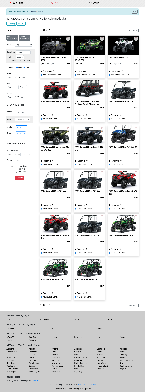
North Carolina (80, 363)
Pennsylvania (57, 366)
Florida (55, 352)
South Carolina (126, 366)
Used (27, 67)
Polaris (122, 337)
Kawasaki (78, 337)
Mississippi (11, 360)
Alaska (32, 349)
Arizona (55, 349)
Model (20, 24)
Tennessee (33, 369)
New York (56, 363)
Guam (99, 352)
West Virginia (34, 372)
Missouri (32, 360)
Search (20, 178)
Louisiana (10, 357)
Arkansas (78, 349)
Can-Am (32, 337)
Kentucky (123, 354)
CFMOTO (10, 337)
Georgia (77, 352)
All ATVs (10, 319)
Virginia (123, 369)
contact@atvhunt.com (87, 384)
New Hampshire (126, 360)
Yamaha (32, 340)
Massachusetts (80, 357)
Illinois (32, 354)
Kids (110, 319)
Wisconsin (56, 372)
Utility (99, 328)
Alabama (10, 349)
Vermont (100, 369)
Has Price (22, 172)
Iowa (76, 354)
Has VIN (21, 169)
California (101, 349)
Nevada (100, 360)
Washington (11, 372)
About (88, 388)
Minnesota (124, 357)
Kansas (100, 354)
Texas (54, 369)
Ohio (121, 363)
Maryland (56, 357)
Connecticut (11, 352)
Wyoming (78, 372)
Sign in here (38, 380)
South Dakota (12, 369)
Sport (76, 319)
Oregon (32, 366)
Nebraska (78, 360)
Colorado (123, 349)
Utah (76, 369)
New (20, 67)
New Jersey (11, 363)
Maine (31, 357)
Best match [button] (133, 31)
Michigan (101, 357)
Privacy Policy (79, 388)
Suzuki (9, 340)
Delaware (33, 352)
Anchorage (11, 24)
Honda (54, 337)
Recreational (45, 319)
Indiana (55, 354)
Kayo (99, 337)
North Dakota (102, 363)
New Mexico (34, 363)
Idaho (8, 354)
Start (135, 12)
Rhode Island (102, 366)
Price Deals (22, 166)
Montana (55, 360)
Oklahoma (10, 366)
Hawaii (122, 352)
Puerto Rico (79, 366)
